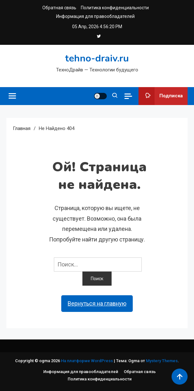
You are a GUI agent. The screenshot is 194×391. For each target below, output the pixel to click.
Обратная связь (59, 7)
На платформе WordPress (87, 360)
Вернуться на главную (97, 303)
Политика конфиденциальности (115, 7)
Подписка (161, 96)
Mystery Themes (162, 360)
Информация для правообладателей (95, 16)
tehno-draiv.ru (97, 58)
